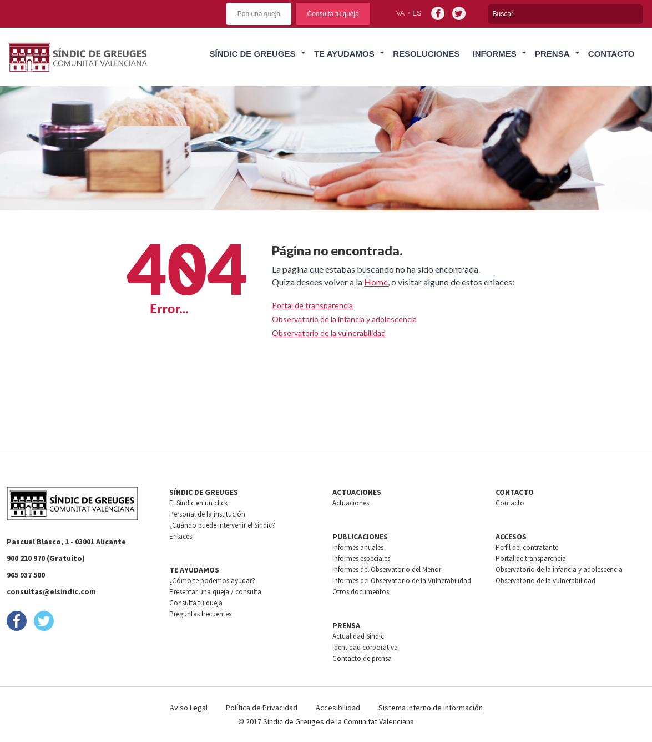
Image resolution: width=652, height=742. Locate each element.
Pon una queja (258, 14)
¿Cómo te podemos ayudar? (212, 580)
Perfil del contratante (527, 547)
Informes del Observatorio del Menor (386, 569)
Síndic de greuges (253, 53)
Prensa (552, 53)
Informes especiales (361, 558)
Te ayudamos (344, 53)
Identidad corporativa (365, 647)
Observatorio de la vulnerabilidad (329, 333)
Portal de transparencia (312, 305)
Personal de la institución (207, 514)
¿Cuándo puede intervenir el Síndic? (222, 525)
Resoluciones (426, 53)
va (400, 13)
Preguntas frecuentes (200, 614)
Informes (494, 53)
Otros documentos (360, 591)
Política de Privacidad (261, 708)
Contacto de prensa (362, 658)
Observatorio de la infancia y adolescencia (344, 319)
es (416, 13)
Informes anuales (357, 547)
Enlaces (180, 536)
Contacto (611, 53)
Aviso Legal (189, 708)
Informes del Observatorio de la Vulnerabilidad (401, 580)
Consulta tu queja (332, 14)
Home (376, 282)
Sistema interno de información (430, 708)
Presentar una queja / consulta (215, 591)
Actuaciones (350, 503)
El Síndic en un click (198, 503)
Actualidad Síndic (358, 636)
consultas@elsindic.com (51, 591)
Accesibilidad (338, 708)
